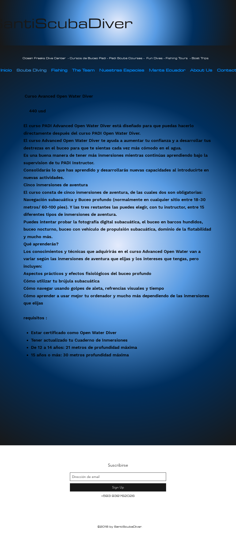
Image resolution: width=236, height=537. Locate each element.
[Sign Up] (118, 487)
